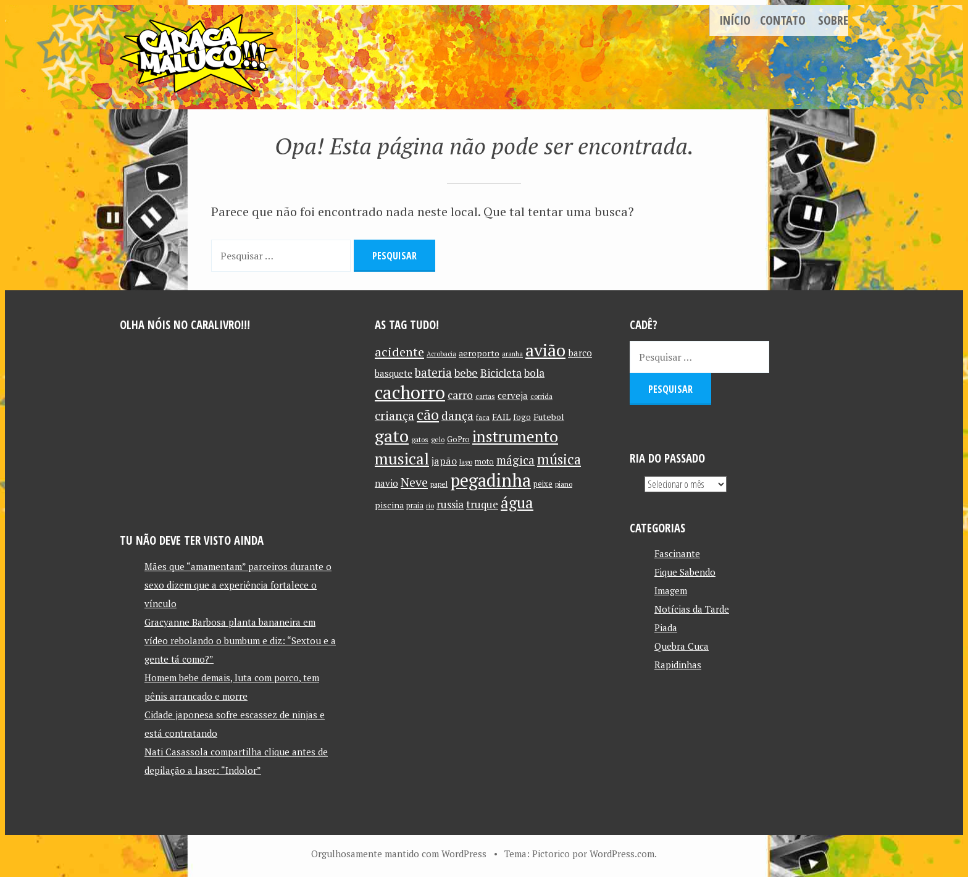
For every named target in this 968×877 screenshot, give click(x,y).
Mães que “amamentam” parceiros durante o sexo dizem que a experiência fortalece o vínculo (238, 585)
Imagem (670, 590)
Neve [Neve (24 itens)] (414, 482)
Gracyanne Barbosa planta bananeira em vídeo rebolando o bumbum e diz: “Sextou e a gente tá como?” (240, 640)
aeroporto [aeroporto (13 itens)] (479, 353)
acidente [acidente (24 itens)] (399, 351)
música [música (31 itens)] (559, 459)
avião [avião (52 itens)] (545, 349)
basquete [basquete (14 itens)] (393, 373)
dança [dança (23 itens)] (457, 416)
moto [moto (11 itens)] (484, 461)
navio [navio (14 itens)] (386, 483)
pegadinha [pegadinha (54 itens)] (490, 480)
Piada (665, 627)
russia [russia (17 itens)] (450, 504)
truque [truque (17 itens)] (482, 504)
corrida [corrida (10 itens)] (541, 396)
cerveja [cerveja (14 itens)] (513, 395)
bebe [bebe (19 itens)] (466, 373)
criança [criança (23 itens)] (394, 416)
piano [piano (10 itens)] (563, 484)
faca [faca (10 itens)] (483, 417)
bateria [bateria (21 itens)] (433, 372)
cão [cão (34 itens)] (428, 414)
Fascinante (677, 553)
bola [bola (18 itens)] (534, 373)
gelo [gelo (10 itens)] (437, 439)
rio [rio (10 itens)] (430, 505)
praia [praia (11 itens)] (415, 505)
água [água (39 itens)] (517, 502)
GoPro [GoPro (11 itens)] (458, 439)
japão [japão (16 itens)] (444, 461)
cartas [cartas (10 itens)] (485, 396)
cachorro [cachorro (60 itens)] (410, 392)
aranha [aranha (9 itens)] (512, 354)
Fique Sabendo (685, 572)
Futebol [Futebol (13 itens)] (548, 416)
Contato (783, 20)
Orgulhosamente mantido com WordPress (398, 853)
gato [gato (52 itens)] (392, 435)
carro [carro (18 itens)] (460, 395)
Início (735, 20)
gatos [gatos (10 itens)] (419, 439)
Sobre (833, 20)
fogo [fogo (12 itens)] (522, 416)
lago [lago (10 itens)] (465, 461)
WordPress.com (622, 853)
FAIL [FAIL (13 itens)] (501, 416)
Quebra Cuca (681, 646)
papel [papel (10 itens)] (439, 484)
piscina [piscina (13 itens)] (389, 505)
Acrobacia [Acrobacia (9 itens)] (441, 354)
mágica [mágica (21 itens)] (515, 460)
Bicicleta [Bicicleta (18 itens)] (501, 373)
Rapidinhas (677, 664)
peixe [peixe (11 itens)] (543, 484)
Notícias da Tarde (691, 609)
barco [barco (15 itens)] (580, 352)
